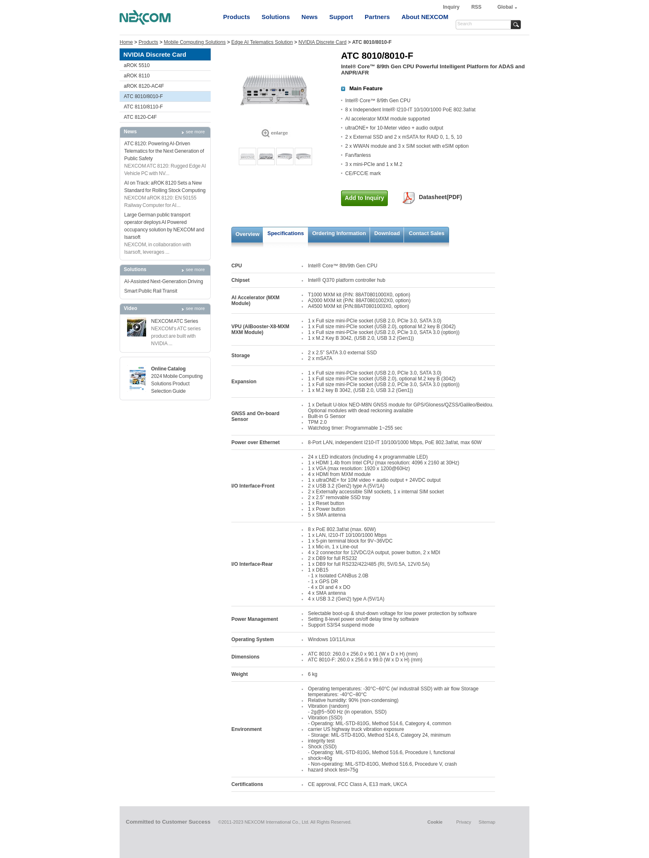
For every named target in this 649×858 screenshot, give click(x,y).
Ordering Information (339, 233)
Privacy (463, 822)
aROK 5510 (137, 65)
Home (126, 42)
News (309, 16)
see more (195, 131)
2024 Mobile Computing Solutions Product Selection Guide (177, 383)
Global (505, 7)
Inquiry (452, 7)
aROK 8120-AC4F (144, 86)
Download (387, 233)
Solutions (276, 16)
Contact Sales (427, 233)
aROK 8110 (137, 76)
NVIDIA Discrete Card (322, 42)
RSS (476, 7)
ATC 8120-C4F (140, 117)
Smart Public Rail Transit (150, 291)
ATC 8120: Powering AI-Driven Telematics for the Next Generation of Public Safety (164, 151)
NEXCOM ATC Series (174, 321)
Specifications (285, 233)
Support (341, 16)
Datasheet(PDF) (440, 197)
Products (236, 16)
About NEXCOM (424, 16)
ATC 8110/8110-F (143, 107)
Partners (377, 16)
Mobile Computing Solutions (195, 42)
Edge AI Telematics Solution (262, 42)
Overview (248, 234)
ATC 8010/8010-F (143, 96)
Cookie (434, 822)
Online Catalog (168, 369)
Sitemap (486, 822)
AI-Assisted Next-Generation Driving (163, 281)
